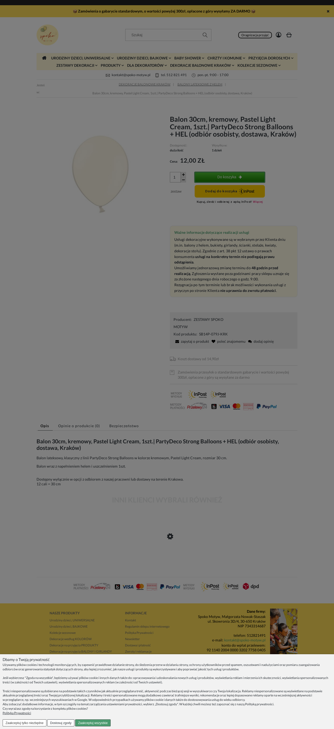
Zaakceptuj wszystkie (93, 723)
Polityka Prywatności (17, 713)
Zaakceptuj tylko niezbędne (24, 723)
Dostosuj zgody (60, 723)
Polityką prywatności (259, 704)
